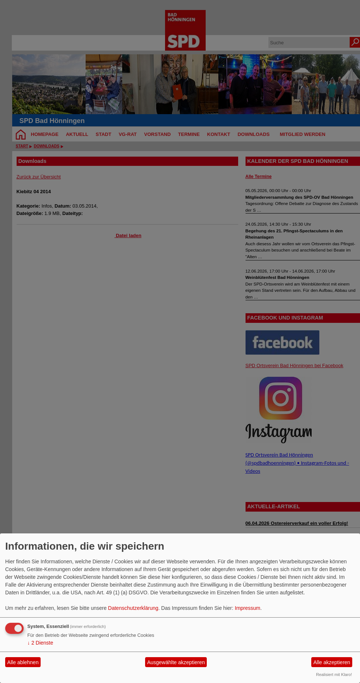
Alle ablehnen (23, 662)
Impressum (247, 608)
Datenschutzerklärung (133, 608)
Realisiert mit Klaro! (334, 674)
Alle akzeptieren (331, 662)
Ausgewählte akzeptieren (176, 662)
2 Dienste (40, 643)
